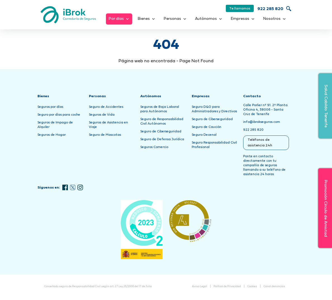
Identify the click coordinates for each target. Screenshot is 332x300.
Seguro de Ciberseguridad (160, 131)
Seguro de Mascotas (105, 135)
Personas (175, 19)
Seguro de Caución (206, 127)
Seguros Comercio (154, 147)
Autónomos (208, 19)
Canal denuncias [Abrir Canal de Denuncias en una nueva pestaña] (274, 286)
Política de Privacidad (227, 286)
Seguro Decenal (204, 135)
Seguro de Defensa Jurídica (162, 139)
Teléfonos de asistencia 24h (260, 142)
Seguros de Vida (102, 114)
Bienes (146, 19)
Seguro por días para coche (58, 114)
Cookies (252, 286)
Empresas (243, 19)
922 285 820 (270, 9)
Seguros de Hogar (51, 135)
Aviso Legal (199, 286)
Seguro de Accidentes (106, 107)
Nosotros (274, 19)
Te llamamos (239, 8)
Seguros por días (50, 107)
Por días (119, 19)
